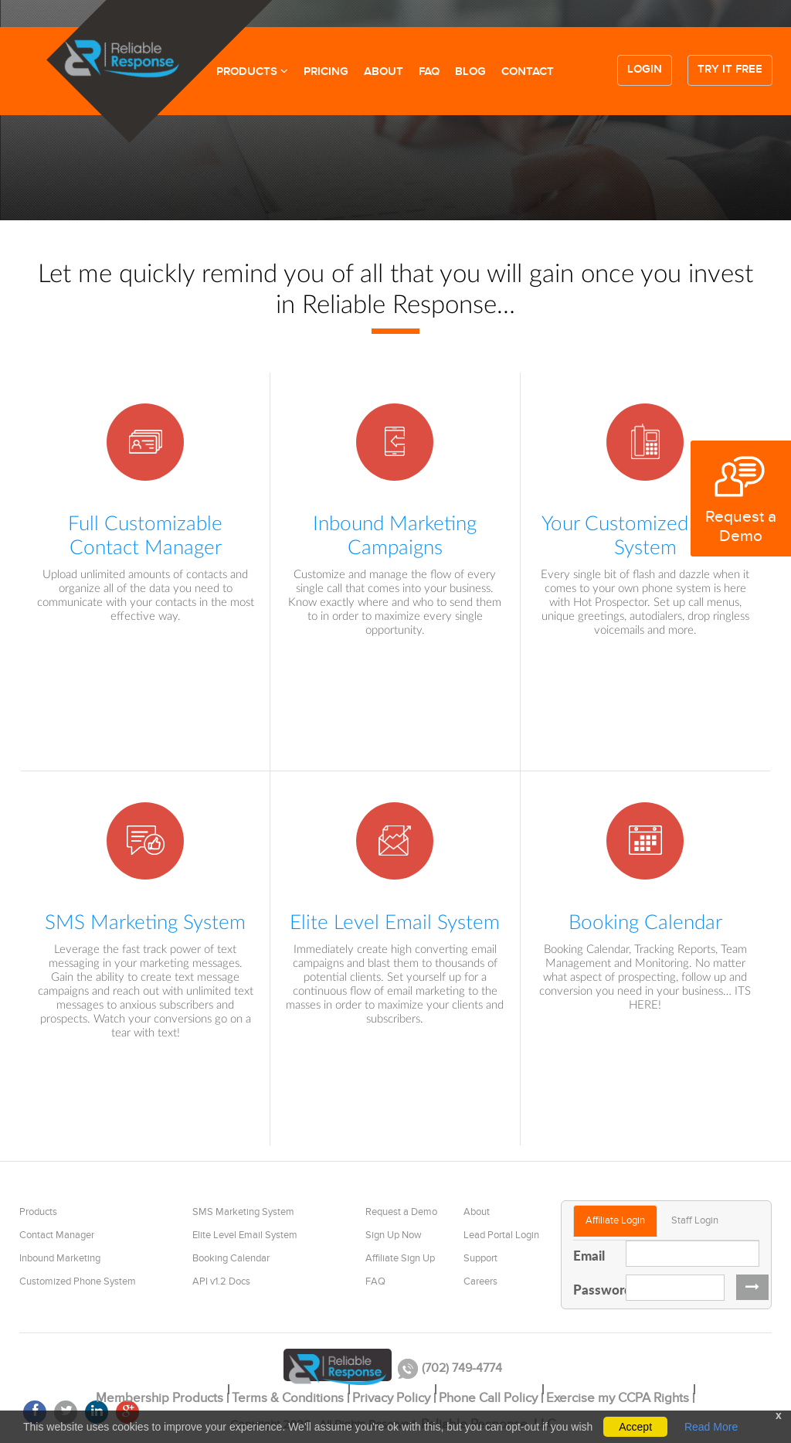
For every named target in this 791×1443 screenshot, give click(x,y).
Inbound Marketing (59, 1258)
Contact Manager (56, 1235)
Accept (635, 1427)
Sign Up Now (393, 1235)
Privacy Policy (391, 1398)
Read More (711, 1427)
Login (644, 70)
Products (38, 1212)
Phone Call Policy (488, 1398)
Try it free (730, 70)
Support (480, 1258)
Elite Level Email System (244, 1235)
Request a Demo (401, 1212)
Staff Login (694, 1220)
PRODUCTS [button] (252, 72)
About (476, 1212)
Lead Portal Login (501, 1235)
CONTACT (527, 72)
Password (593, 1289)
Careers (480, 1281)
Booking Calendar (231, 1258)
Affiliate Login (615, 1220)
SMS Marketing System (243, 1212)
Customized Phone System (77, 1281)
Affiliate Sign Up (400, 1258)
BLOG (470, 72)
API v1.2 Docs (221, 1281)
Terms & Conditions (288, 1398)
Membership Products (159, 1398)
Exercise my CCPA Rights (617, 1398)
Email (589, 1255)
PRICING (326, 72)
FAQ (429, 72)
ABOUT (383, 72)
